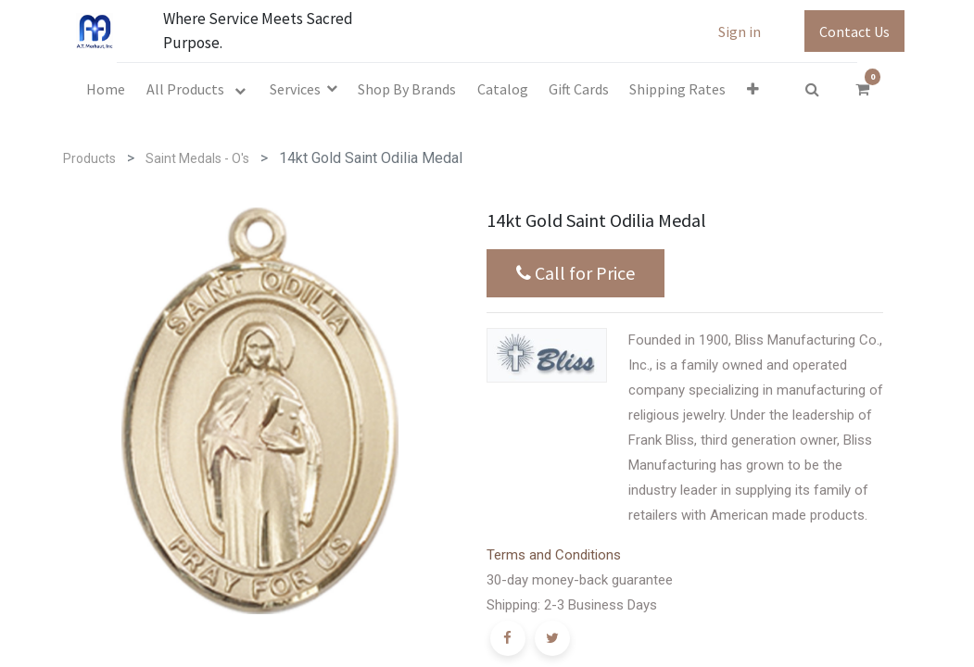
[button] (753, 88)
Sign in (739, 31)
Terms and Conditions (554, 555)
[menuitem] (105, 88)
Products (89, 158)
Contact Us (854, 31)
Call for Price (575, 273)
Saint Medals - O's (197, 158)
